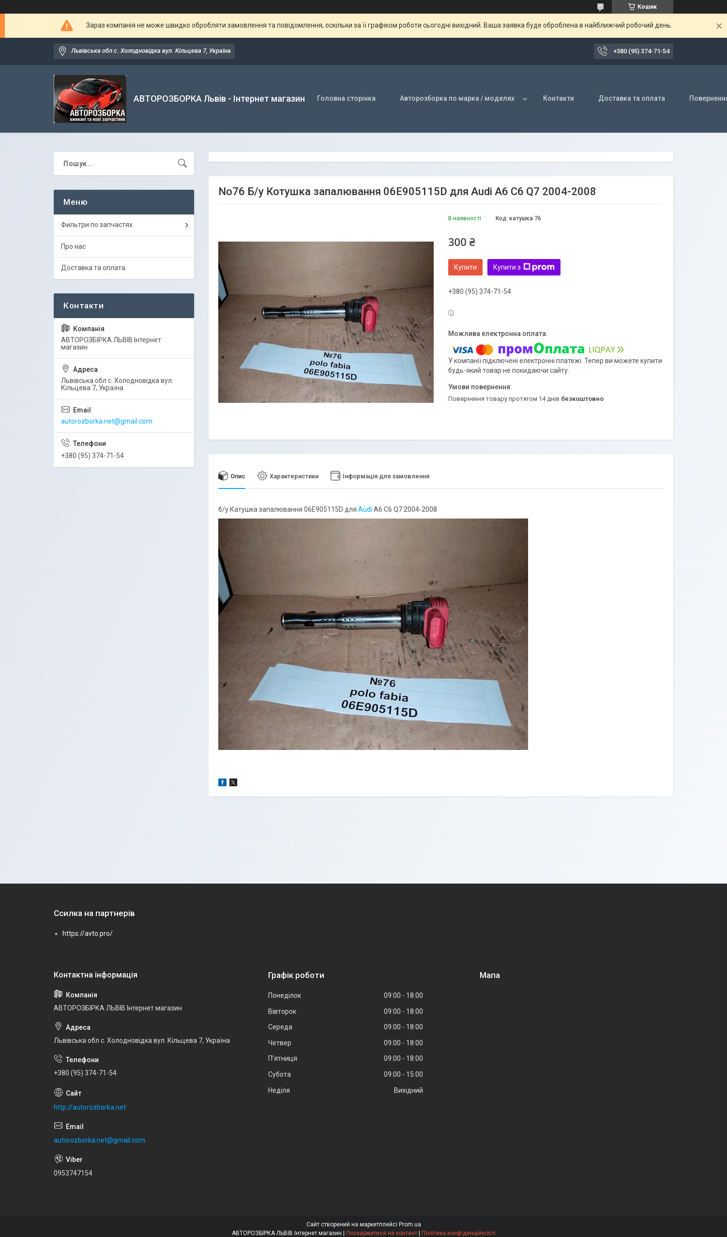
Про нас (73, 246)
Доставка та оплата (631, 98)
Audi (365, 509)
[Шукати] (182, 163)
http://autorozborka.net (90, 1107)
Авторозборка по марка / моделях (457, 98)
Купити (465, 267)
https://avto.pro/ (87, 933)
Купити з (524, 267)
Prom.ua (410, 1224)
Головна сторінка (346, 98)
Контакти (558, 98)
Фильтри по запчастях (97, 225)
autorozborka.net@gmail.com (106, 421)
